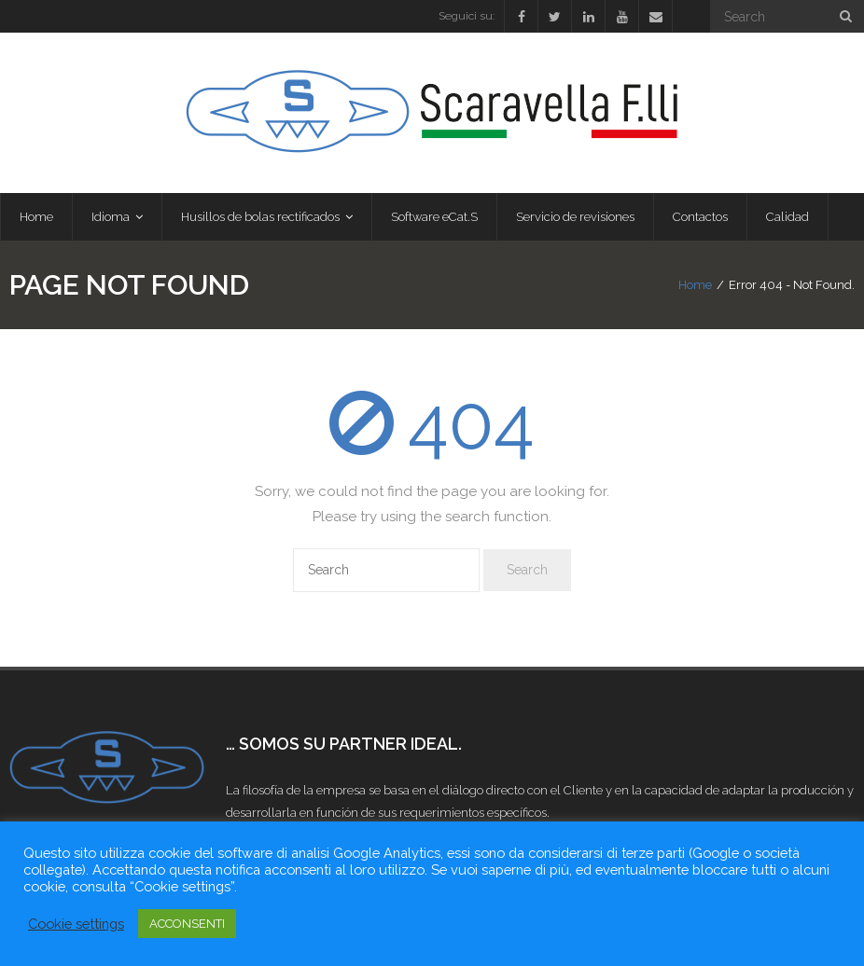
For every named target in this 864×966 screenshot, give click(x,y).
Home (695, 285)
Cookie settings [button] (76, 924)
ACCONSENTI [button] (187, 924)
